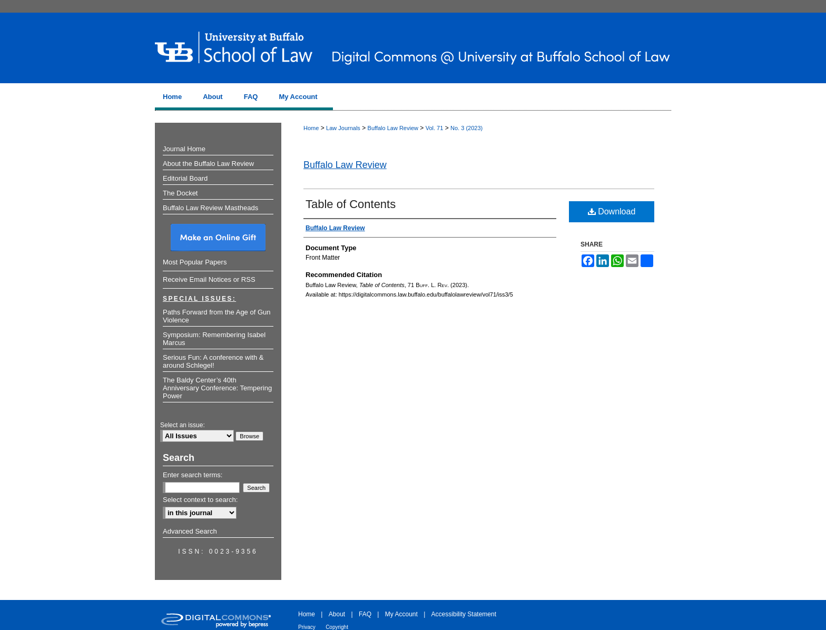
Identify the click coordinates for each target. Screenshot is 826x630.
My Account (401, 614)
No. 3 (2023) (466, 128)
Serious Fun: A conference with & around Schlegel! (213, 361)
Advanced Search (190, 531)
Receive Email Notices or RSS (209, 279)
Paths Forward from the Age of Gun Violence (217, 316)
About (337, 614)
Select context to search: (200, 500)
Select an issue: (182, 425)
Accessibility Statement (463, 614)
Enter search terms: (192, 475)
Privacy (307, 627)
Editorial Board (185, 178)
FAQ (365, 614)
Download (612, 211)
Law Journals (343, 128)
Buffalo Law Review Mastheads (210, 208)
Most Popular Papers (195, 262)
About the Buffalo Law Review (208, 164)
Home (311, 128)
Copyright (337, 627)
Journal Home (184, 149)
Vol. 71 (435, 128)
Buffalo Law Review (393, 128)
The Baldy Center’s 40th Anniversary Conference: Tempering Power (217, 388)
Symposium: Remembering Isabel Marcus (214, 339)
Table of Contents (351, 204)
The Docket (180, 193)
